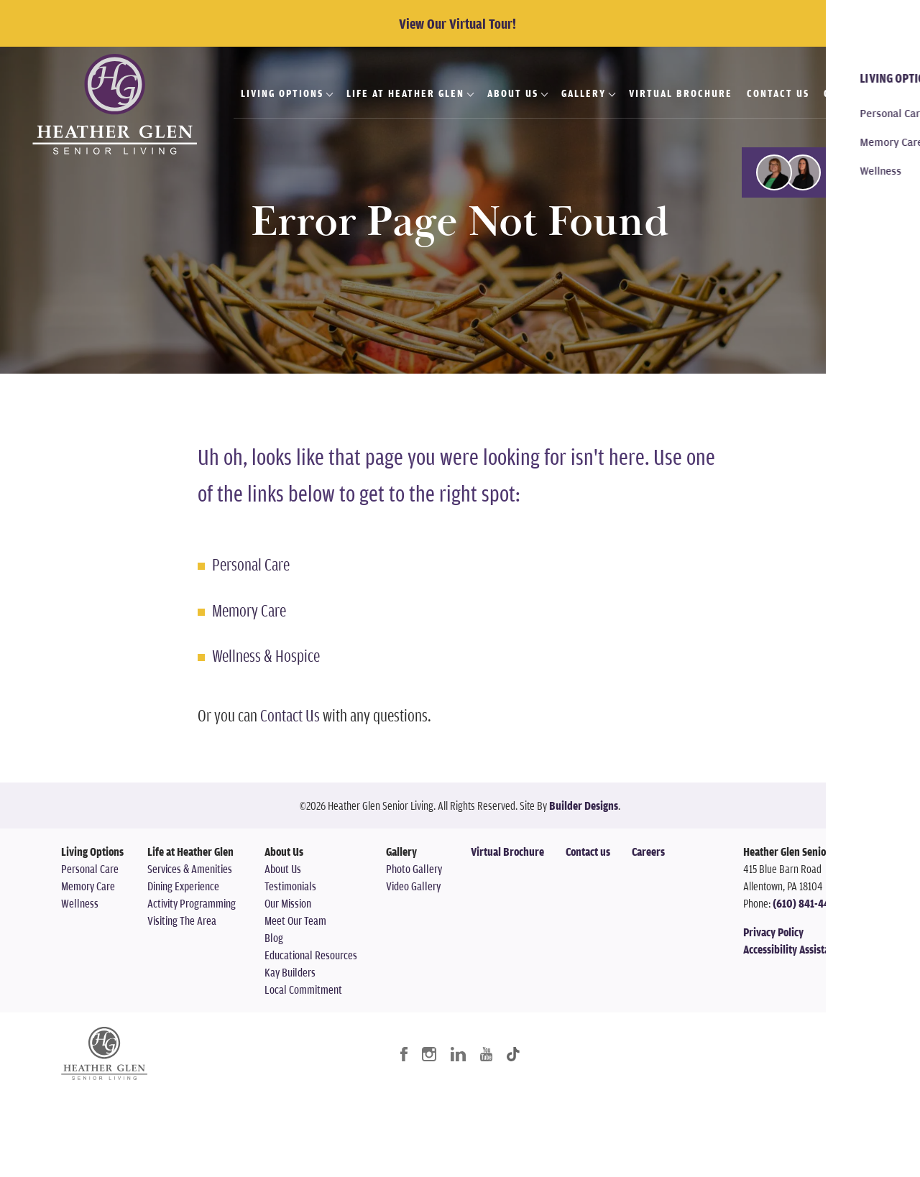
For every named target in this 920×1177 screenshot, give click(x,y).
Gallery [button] (583, 93)
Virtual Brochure (680, 93)
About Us (282, 869)
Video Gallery (413, 886)
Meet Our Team (295, 920)
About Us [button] (512, 93)
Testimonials (290, 886)
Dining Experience (183, 886)
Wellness (79, 903)
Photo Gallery (414, 869)
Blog (273, 938)
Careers (847, 93)
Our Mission (287, 903)
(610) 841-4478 (806, 903)
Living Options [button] (282, 93)
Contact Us (778, 93)
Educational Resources (310, 955)
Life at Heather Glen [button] (405, 93)
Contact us (588, 851)
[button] (831, 172)
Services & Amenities (189, 869)
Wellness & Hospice (266, 655)
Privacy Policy (773, 932)
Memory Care (249, 610)
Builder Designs (583, 805)
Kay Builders (290, 972)
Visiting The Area (181, 920)
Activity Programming (191, 903)
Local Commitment (303, 989)
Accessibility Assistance (794, 949)
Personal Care (251, 564)
